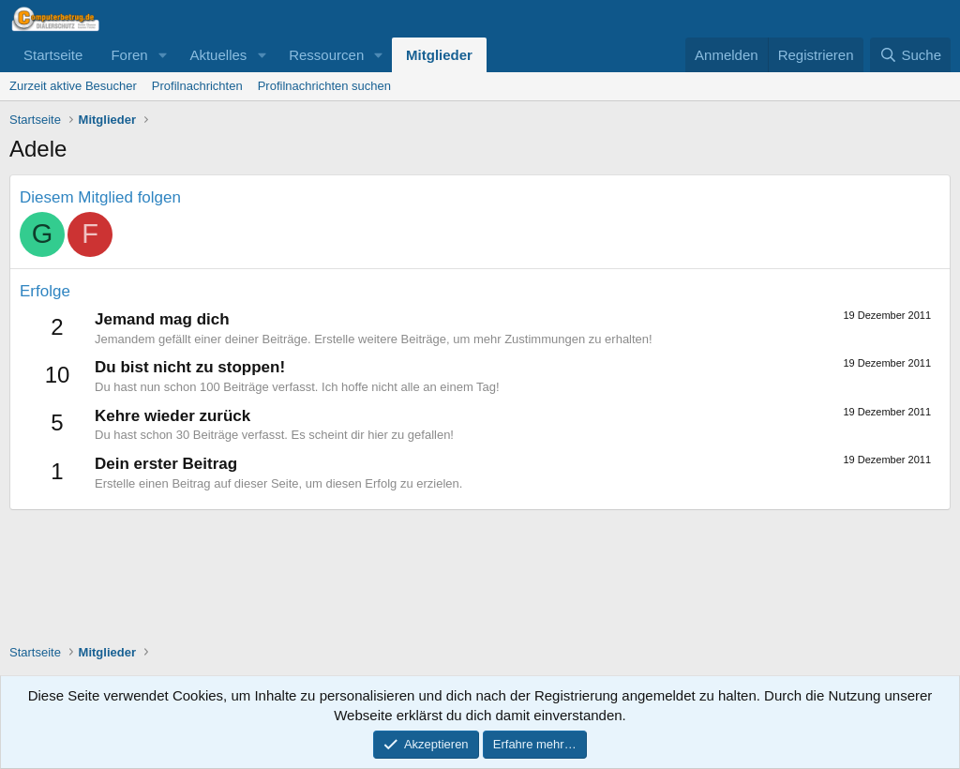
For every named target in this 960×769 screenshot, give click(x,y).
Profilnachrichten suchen (324, 86)
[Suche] (910, 55)
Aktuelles (218, 55)
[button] (162, 55)
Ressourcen (326, 55)
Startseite (52, 55)
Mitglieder (439, 55)
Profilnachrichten (197, 86)
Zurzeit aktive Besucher (73, 86)
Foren (129, 55)
